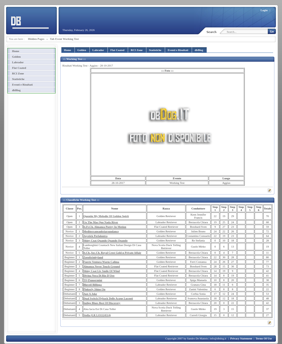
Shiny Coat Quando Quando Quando (105, 240)
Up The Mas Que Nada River (100, 222)
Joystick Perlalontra (95, 235)
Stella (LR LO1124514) (97, 315)
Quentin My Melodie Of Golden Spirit (106, 216)
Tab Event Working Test (64, 38)
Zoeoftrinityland (93, 257)
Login (264, 10)
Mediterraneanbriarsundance (101, 231)
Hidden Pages (36, 38)
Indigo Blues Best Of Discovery (101, 302)
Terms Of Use (264, 338)
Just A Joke (90, 293)
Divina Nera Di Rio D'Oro (99, 275)
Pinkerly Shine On (94, 289)
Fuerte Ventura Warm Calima (101, 261)
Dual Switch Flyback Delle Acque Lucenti (108, 298)
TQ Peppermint (92, 280)
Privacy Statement (241, 338)
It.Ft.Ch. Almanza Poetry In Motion (104, 226)
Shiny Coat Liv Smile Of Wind (101, 270)
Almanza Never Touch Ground (101, 266)
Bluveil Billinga (92, 284)
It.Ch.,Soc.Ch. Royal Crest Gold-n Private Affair (112, 252)
